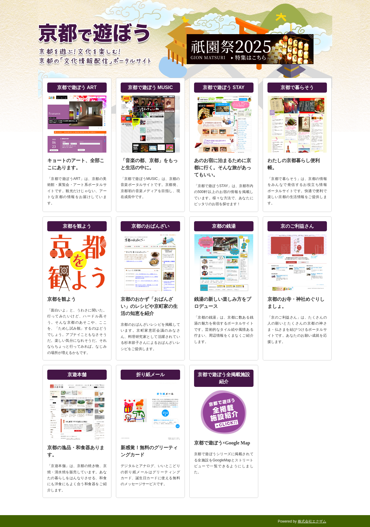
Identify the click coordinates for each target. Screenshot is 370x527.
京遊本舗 (76, 374)
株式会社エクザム (312, 521)
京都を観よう (77, 226)
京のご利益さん (297, 226)
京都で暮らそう (297, 87)
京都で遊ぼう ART (77, 87)
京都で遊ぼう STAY (223, 87)
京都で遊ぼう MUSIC (150, 87)
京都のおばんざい (150, 226)
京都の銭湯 (224, 226)
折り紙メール (150, 374)
